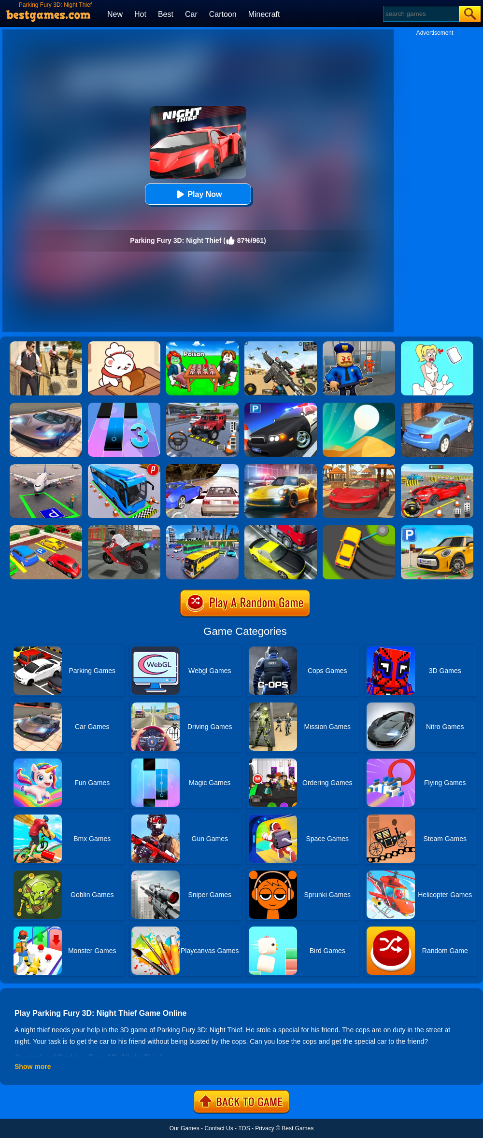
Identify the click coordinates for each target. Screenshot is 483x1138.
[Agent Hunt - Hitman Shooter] (46, 344)
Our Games (184, 1128)
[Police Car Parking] (280, 406)
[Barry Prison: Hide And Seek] (359, 344)
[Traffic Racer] (280, 528)
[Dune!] (359, 406)
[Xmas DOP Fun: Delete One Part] (437, 344)
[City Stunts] (437, 406)
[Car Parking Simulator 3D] (437, 528)
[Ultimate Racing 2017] (202, 467)
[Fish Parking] (437, 467)
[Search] (420, 14)
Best (165, 14)
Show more (32, 1066)
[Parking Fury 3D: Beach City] (359, 467)
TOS (244, 1128)
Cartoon (223, 14)
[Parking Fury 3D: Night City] (280, 467)
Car (191, 14)
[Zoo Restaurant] (124, 344)
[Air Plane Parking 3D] (46, 467)
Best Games (297, 1128)
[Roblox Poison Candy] (202, 344)
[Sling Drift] (359, 528)
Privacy (264, 1128)
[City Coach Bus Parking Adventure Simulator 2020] (202, 528)
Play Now (198, 194)
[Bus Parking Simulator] (124, 467)
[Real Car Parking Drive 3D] (46, 528)
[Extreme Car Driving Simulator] (46, 406)
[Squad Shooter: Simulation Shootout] (280, 344)
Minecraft (264, 14)
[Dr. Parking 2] (202, 406)
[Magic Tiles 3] (124, 406)
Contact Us (218, 1128)
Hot (140, 14)
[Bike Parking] (124, 528)
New (115, 14)
